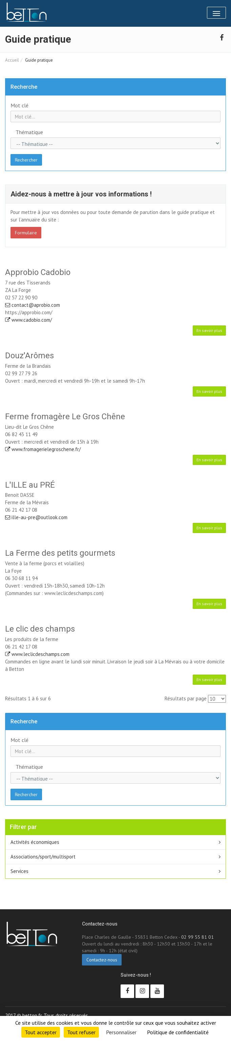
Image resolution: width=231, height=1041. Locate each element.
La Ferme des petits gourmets (60, 553)
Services (19, 871)
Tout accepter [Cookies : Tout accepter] (41, 1032)
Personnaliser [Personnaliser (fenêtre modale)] (121, 1032)
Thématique (29, 132)
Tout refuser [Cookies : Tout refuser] (81, 1032)
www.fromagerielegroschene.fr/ (43, 449)
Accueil (12, 60)
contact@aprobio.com (32, 305)
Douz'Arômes (29, 355)
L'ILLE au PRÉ (30, 485)
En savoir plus (209, 330)
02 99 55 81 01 (197, 937)
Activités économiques (34, 842)
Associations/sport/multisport (43, 856)
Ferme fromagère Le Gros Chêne (65, 416)
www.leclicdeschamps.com (37, 654)
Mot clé (19, 105)
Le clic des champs (40, 629)
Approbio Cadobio (37, 272)
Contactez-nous (101, 960)
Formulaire (26, 233)
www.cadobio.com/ (28, 320)
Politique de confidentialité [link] (178, 1032)
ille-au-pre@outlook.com (36, 517)
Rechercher (26, 160)
